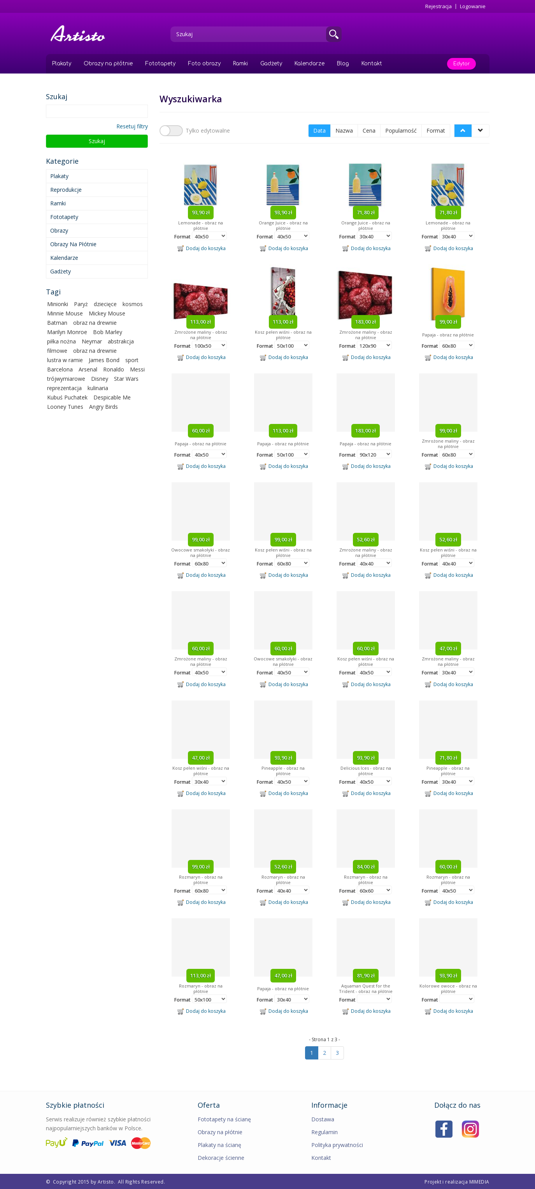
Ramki (240, 64)
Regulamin (324, 1131)
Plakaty (61, 64)
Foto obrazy (204, 64)
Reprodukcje (66, 189)
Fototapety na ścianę (224, 1118)
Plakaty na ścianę (219, 1144)
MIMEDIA (479, 1181)
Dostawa (322, 1118)
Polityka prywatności (337, 1144)
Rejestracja (438, 6)
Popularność (401, 130)
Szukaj (97, 141)
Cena (369, 130)
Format (435, 130)
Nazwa (344, 130)
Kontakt (371, 64)
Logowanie (473, 6)
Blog (343, 64)
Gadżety (271, 64)
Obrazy (59, 230)
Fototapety (160, 64)
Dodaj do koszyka (201, 248)
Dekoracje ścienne (221, 1157)
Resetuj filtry (132, 126)
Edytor (461, 64)
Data (319, 130)
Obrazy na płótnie (108, 64)
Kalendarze (310, 64)
